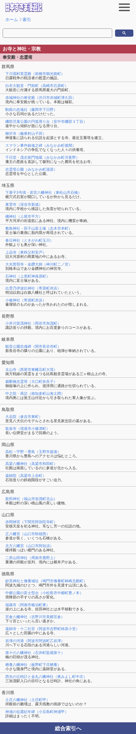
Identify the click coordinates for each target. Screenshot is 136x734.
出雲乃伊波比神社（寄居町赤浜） (33, 288)
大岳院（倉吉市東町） (23, 416)
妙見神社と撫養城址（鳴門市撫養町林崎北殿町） (46, 581)
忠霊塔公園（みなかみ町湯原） (31, 169)
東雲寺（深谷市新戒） (23, 204)
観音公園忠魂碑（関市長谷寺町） (33, 346)
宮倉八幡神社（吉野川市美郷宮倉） (35, 617)
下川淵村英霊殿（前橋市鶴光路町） (35, 74)
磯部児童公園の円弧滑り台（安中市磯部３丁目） (46, 121)
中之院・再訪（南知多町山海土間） (35, 393)
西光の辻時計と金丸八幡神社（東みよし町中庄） (46, 676)
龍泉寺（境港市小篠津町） (27, 428)
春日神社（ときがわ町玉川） (29, 240)
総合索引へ (68, 728)
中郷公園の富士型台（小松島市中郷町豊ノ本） (44, 593)
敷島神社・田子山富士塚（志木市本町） (38, 228)
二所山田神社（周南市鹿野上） (31, 558)
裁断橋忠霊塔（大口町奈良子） (31, 381)
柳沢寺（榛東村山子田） (25, 133)
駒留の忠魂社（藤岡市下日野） (31, 109)
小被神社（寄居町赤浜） (25, 300)
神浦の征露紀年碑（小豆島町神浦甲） (36, 712)
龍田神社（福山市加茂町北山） (31, 499)
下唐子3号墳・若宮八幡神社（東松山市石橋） (43, 192)
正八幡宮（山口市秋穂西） (27, 534)
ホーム (11, 19)
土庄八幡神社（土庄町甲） (27, 700)
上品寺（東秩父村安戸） (25, 252)
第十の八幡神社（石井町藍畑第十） (35, 653)
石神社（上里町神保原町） (27, 276)
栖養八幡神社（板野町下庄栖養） (33, 664)
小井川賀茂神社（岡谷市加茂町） (33, 323)
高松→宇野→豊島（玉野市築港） (33, 452)
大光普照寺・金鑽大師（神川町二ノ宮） (38, 264)
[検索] (27, 33)
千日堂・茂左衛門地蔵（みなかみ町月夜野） (42, 157)
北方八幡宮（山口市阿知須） (29, 546)
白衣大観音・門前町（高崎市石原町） (36, 85)
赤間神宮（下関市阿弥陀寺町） (31, 522)
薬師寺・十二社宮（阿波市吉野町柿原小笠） (42, 629)
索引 (27, 19)
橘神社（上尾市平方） (23, 216)
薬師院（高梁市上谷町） (25, 475)
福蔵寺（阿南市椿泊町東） (27, 605)
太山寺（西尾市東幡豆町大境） (31, 369)
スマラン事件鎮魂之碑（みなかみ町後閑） (40, 145)
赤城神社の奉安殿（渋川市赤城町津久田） (40, 97)
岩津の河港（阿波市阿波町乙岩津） (35, 641)
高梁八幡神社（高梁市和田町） (31, 464)
